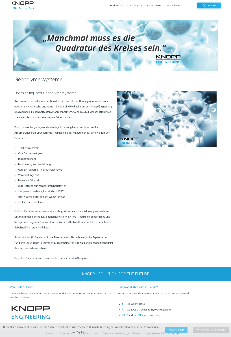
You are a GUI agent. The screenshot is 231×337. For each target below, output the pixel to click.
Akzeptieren (176, 330)
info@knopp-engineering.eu (148, 315)
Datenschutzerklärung (211, 330)
